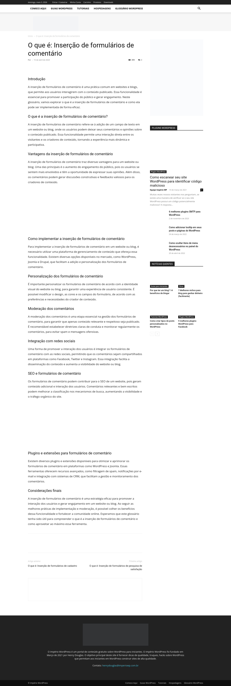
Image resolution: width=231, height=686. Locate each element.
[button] (199, 8)
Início (30, 36)
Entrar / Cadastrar (60, 2)
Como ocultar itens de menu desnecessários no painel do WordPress (183, 246)
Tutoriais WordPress (159, 317)
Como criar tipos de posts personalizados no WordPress (162, 324)
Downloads (108, 2)
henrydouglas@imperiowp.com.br (120, 665)
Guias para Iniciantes (159, 286)
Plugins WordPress (158, 172)
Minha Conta (75, 2)
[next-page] (157, 334)
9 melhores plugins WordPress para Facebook (187, 324)
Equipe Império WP (158, 190)
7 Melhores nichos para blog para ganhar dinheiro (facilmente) (190, 293)
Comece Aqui (38, 8)
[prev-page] (152, 334)
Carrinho (87, 2)
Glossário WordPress (129, 8)
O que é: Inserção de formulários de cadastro (52, 565)
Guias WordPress (61, 8)
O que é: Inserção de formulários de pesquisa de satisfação (116, 567)
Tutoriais (83, 8)
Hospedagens (102, 8)
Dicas (181, 286)
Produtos (97, 2)
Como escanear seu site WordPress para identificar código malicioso (176, 181)
